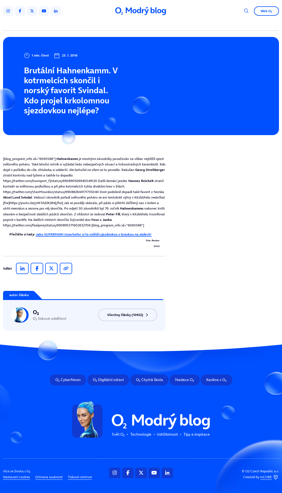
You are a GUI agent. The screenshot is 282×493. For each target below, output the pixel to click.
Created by (261, 477)
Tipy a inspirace (184, 24)
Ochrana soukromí (49, 477)
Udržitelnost (150, 24)
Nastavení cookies (16, 477)
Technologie (118, 24)
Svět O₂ (91, 24)
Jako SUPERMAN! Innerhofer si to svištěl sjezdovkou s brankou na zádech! (93, 234)
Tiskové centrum (80, 477)
